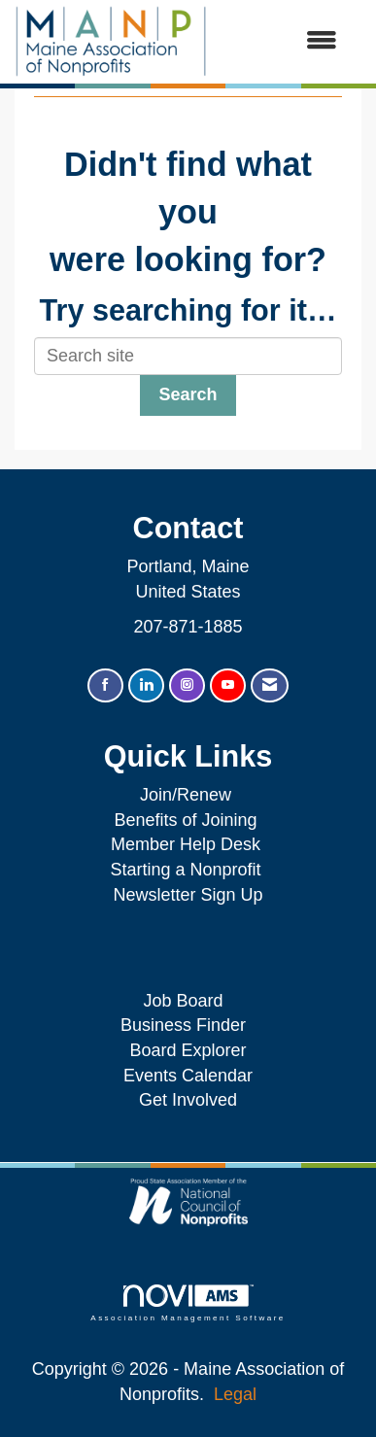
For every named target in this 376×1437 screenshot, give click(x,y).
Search (187, 394)
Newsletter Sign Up (187, 895)
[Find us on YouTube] (228, 685)
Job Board (187, 1000)
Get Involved (188, 1100)
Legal (235, 1394)
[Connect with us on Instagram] (187, 685)
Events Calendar (188, 1075)
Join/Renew (185, 794)
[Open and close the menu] (282, 41)
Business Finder (188, 1025)
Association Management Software (187, 1303)
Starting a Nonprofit (185, 869)
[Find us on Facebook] (105, 685)
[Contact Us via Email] (270, 685)
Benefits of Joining (185, 820)
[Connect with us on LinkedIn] (146, 685)
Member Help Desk (185, 844)
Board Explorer (187, 1050)
